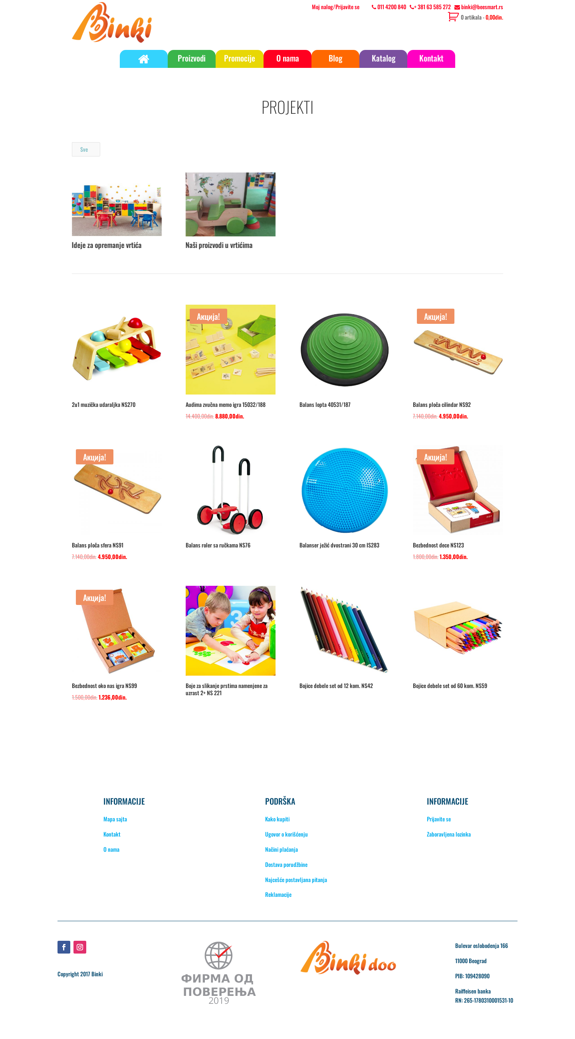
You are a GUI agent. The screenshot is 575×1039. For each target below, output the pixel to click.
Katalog (383, 58)
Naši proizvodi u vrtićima (218, 245)
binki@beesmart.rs (478, 6)
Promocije (239, 58)
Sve (84, 149)
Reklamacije (278, 894)
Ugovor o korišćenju (286, 834)
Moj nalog (322, 6)
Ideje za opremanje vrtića (106, 245)
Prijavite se (347, 6)
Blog (335, 58)
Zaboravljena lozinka (449, 834)
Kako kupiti (277, 819)
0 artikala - (482, 17)
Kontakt (431, 58)
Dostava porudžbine (286, 864)
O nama (287, 58)
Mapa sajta (115, 819)
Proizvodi (192, 58)
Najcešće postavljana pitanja (296, 879)
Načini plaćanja (281, 849)
